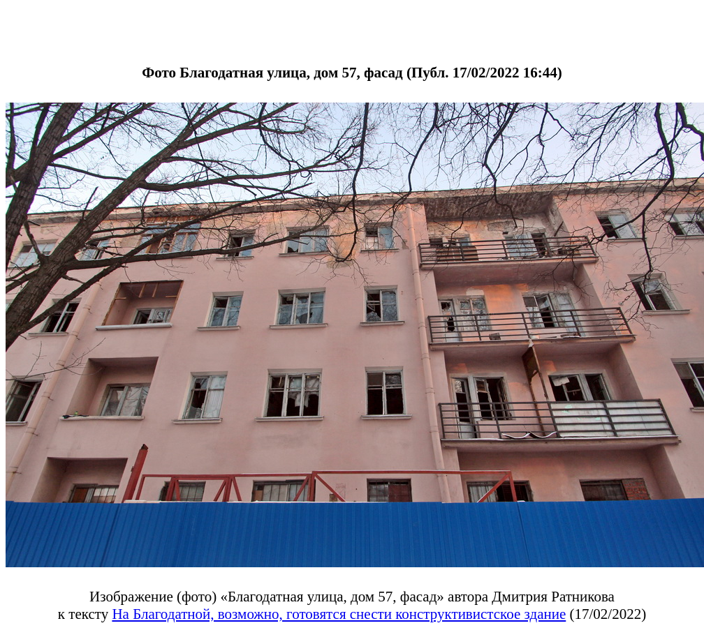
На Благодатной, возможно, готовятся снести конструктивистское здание (339, 614)
